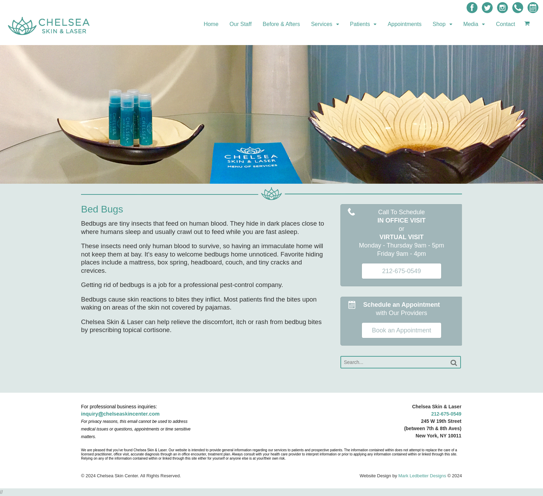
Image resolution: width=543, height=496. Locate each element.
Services (321, 24)
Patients (360, 24)
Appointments (404, 24)
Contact (505, 24)
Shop (439, 24)
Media (471, 24)
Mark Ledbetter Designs (422, 475)
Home (211, 24)
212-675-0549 (446, 414)
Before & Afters (281, 24)
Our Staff (241, 24)
